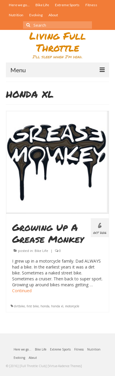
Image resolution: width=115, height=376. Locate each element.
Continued (22, 290)
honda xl (57, 306)
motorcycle (72, 306)
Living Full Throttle (57, 41)
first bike (33, 306)
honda (45, 306)
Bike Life (41, 250)
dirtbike (19, 306)
